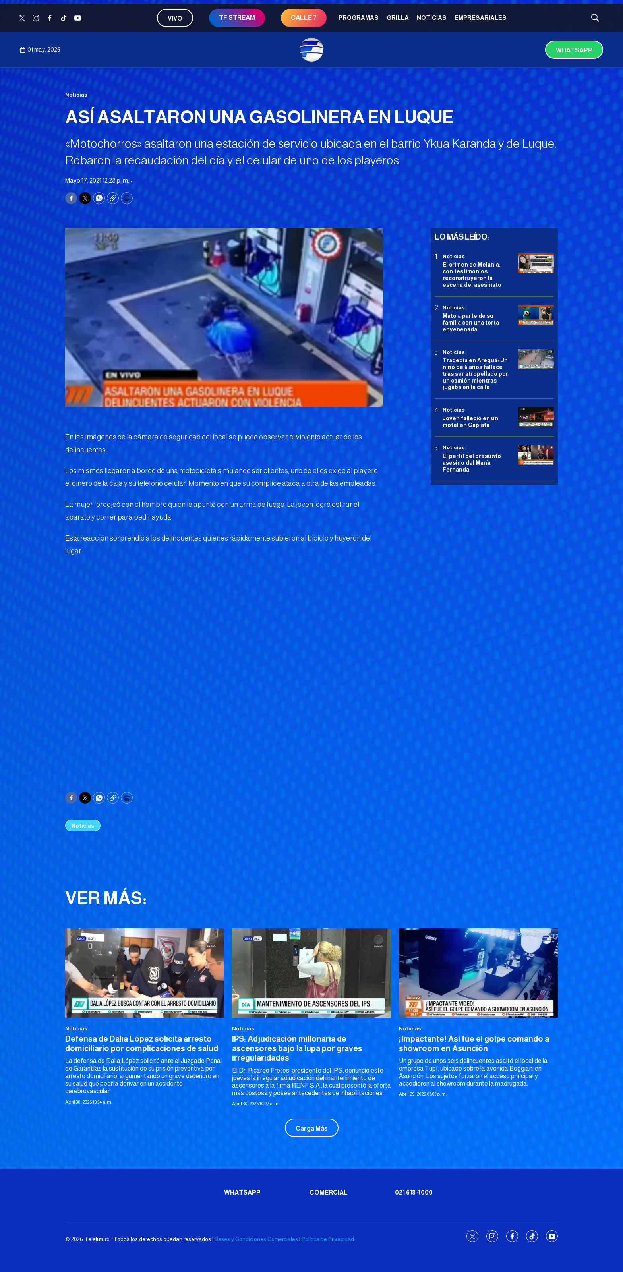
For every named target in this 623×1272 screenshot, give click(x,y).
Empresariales (481, 17)
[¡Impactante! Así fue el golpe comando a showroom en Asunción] (478, 973)
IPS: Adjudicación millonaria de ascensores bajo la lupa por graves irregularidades (297, 1048)
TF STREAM (237, 17)
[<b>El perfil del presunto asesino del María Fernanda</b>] (536, 455)
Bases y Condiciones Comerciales (256, 1239)
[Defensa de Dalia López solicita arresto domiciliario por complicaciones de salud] (144, 973)
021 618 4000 (414, 1192)
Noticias (432, 17)
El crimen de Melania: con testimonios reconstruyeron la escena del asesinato (472, 274)
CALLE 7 (304, 17)
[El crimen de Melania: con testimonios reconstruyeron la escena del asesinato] (536, 263)
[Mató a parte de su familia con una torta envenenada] (536, 315)
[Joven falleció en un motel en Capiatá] (536, 417)
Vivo (175, 18)
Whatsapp (574, 50)
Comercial (329, 1192)
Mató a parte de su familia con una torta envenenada (471, 322)
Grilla (398, 17)
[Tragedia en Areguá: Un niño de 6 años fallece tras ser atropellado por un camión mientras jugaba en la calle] (536, 359)
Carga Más (312, 1128)
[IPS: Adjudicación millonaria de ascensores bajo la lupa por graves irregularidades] (311, 973)
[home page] (311, 50)
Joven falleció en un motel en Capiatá (470, 421)
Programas (359, 17)
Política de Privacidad (328, 1239)
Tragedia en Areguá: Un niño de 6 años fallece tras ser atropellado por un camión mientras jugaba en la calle (475, 373)
